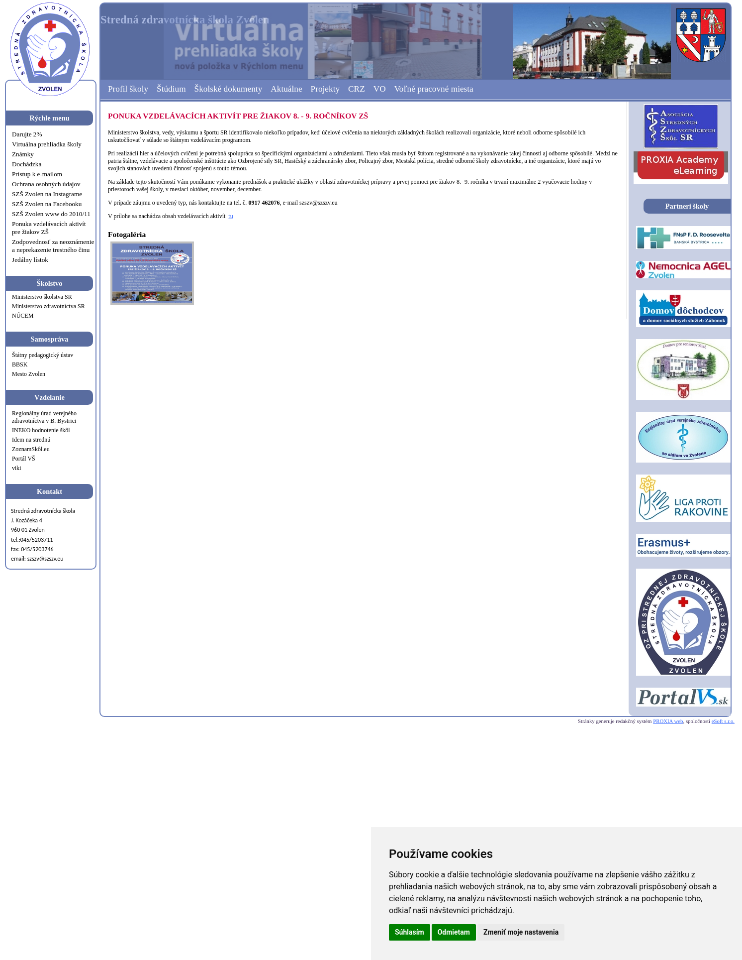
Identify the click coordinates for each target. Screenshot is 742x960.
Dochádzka (26, 164)
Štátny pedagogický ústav (42, 355)
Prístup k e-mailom (37, 174)
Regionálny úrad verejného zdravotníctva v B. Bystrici (44, 417)
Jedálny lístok (30, 259)
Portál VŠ (23, 458)
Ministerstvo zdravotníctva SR (48, 306)
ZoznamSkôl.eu (31, 449)
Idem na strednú (31, 439)
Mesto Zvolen (28, 373)
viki (16, 468)
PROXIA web (668, 721)
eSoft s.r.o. (723, 721)
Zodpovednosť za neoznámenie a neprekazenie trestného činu (53, 245)
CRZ (356, 89)
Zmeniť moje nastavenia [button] (520, 932)
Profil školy (128, 89)
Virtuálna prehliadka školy (47, 144)
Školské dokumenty (228, 89)
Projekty (325, 89)
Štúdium (171, 89)
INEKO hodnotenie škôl (41, 430)
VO (379, 89)
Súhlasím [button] (409, 932)
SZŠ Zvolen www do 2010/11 (51, 214)
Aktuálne (286, 89)
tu (230, 216)
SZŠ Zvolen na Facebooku (47, 204)
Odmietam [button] (454, 932)
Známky (23, 154)
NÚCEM (22, 315)
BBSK (19, 364)
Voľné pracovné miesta (433, 89)
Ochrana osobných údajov (46, 184)
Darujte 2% (27, 134)
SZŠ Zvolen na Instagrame (47, 194)
